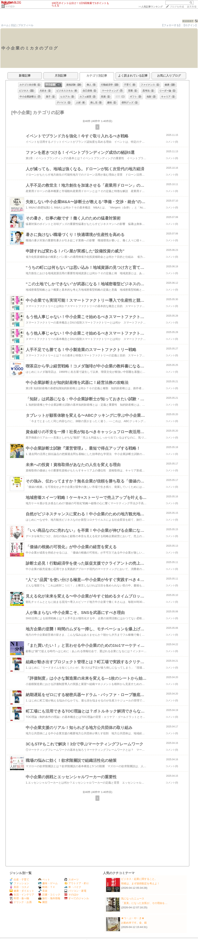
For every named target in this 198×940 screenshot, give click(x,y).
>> (151, 6)
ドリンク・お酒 (20, 902)
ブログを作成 (177, 6)
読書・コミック (49, 894)
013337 (188, 21)
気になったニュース (132, 898)
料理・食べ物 (19, 898)
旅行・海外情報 (49, 898)
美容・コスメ (19, 887)
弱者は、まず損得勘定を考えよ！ (140, 883)
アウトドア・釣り (76, 883)
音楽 (42, 890)
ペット (44, 879)
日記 (13, 25)
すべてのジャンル (76, 898)
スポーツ (71, 879)
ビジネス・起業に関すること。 (139, 878)
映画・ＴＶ (46, 887)
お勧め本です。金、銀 (134, 922)
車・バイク (72, 887)
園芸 (42, 902)
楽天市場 (191, 6)
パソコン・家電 (75, 890)
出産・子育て (19, 879)
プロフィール (25, 25)
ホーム (5, 25)
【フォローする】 (171, 25)
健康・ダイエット (21, 890)
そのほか (10, 6)
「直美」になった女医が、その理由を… (144, 903)
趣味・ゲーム (48, 883)
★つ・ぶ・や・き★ (132, 918)
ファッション (19, 883)
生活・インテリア (21, 894)
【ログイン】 (190, 25)
